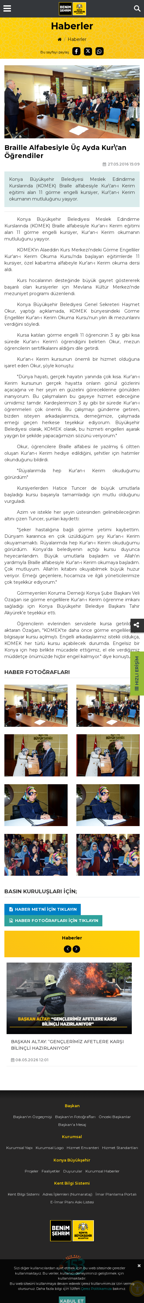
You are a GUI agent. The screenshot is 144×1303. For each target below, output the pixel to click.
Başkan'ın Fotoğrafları (75, 1116)
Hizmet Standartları (120, 1147)
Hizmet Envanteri (83, 1147)
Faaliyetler (51, 1171)
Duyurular (72, 1171)
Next (76, 949)
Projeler (32, 1171)
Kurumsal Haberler (102, 1171)
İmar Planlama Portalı (115, 1194)
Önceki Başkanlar (115, 1116)
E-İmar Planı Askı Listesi (72, 1202)
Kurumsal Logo (50, 1147)
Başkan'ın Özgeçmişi (32, 1116)
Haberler (77, 39)
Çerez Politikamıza (96, 1288)
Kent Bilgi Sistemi (23, 1194)
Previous (67, 949)
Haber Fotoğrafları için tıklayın (53, 920)
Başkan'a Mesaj (72, 1124)
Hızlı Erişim (137, 673)
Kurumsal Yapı (19, 1147)
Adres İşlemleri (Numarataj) (67, 1194)
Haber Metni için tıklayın (42, 909)
